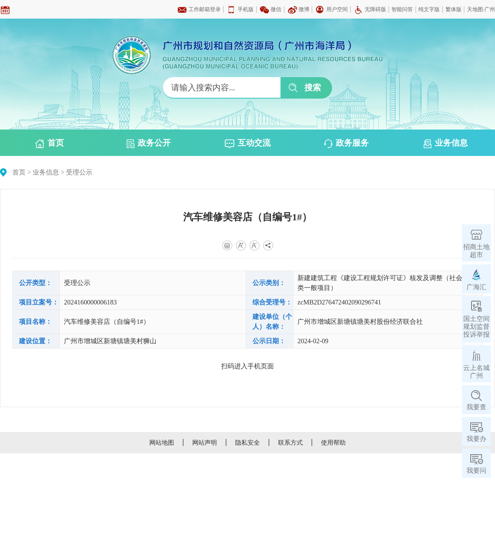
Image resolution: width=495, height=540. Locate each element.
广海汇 (476, 286)
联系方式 (290, 442)
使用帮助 (333, 442)
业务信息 (446, 143)
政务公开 (149, 143)
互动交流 (248, 143)
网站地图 (161, 442)
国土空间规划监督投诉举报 (476, 326)
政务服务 (346, 143)
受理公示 (79, 172)
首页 (49, 143)
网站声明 (204, 442)
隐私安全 (247, 442)
